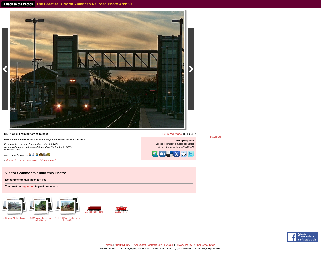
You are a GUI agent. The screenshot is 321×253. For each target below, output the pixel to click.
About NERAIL (123, 244)
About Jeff (140, 244)
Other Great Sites (204, 244)
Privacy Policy (184, 244)
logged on (28, 186)
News (109, 244)
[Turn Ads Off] (214, 137)
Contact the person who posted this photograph (31, 160)
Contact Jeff (155, 244)
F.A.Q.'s (168, 244)
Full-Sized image (172, 133)
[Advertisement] (214, 72)
